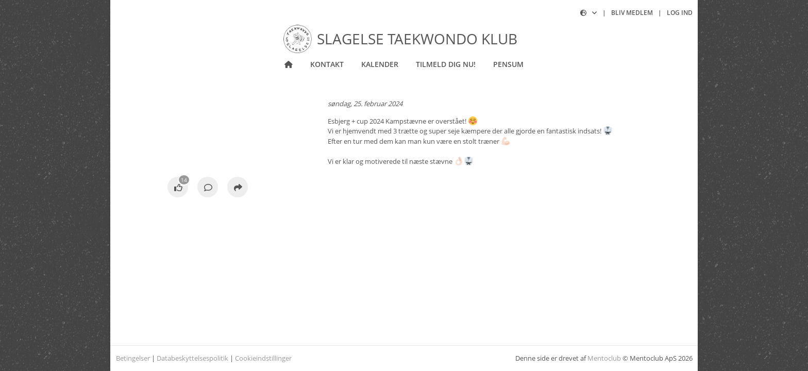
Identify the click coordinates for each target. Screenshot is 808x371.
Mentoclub (604, 358)
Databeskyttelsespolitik (192, 358)
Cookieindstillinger (263, 358)
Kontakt (327, 64)
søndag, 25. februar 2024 (365, 103)
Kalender (379, 64)
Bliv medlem (632, 12)
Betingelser (133, 358)
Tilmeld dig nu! (446, 64)
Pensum (508, 64)
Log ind (680, 12)
